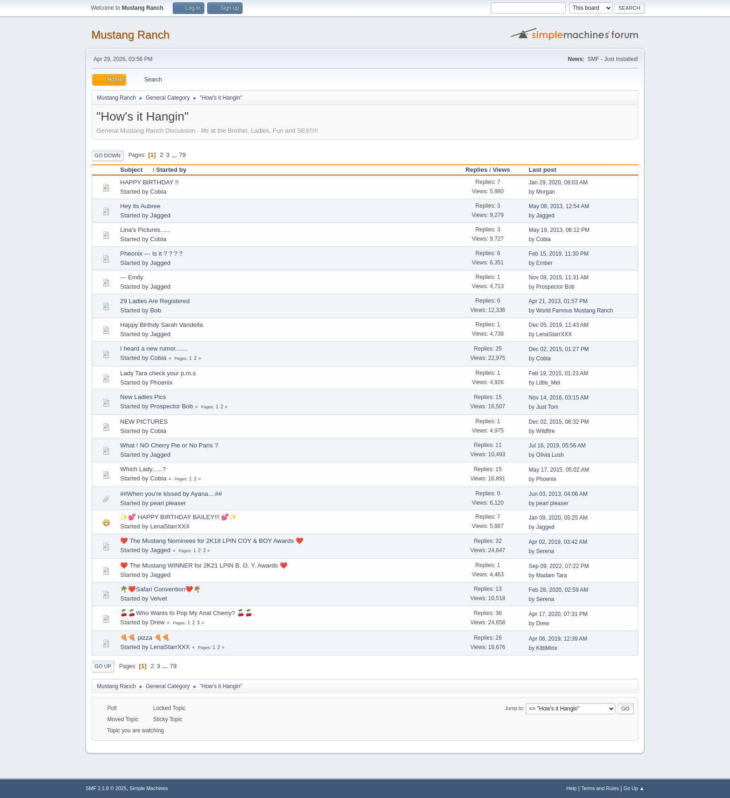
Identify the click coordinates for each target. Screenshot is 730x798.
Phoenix (161, 382)
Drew (157, 622)
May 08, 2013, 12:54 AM (559, 206)
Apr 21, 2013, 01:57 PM (558, 301)
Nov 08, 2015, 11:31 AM (559, 277)
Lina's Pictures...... (145, 229)
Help (572, 788)
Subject (135, 169)
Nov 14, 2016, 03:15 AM (559, 397)
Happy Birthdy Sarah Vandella (161, 324)
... (175, 154)
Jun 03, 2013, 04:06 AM (558, 494)
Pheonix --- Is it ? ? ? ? (151, 253)
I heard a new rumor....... (153, 348)
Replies (476, 169)
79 (182, 154)
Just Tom (547, 407)
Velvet (158, 598)
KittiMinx (546, 648)
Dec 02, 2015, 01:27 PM (559, 349)
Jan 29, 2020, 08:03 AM (558, 182)
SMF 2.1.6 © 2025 (106, 788)
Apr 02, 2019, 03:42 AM (558, 542)
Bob (155, 310)
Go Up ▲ (633, 788)
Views (501, 169)
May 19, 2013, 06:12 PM (559, 230)
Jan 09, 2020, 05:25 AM (558, 517)
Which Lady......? (143, 469)
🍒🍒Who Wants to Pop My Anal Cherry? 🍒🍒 (186, 612)
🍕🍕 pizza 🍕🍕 (145, 637)
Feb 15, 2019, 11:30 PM (559, 253)
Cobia (158, 191)
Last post (542, 169)
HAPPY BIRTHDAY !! (149, 182)
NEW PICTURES (144, 421)
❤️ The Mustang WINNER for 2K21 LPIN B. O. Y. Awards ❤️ (204, 565)
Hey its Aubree (140, 206)
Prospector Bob (555, 287)
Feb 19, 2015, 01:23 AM (558, 373)
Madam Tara (551, 575)
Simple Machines (148, 788)
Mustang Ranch (130, 34)
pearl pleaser (168, 503)
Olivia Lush (550, 455)
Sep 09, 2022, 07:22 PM (559, 566)
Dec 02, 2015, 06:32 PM (559, 422)
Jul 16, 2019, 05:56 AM (557, 445)
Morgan (545, 192)
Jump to (513, 708)
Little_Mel (548, 382)
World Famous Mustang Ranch (574, 310)
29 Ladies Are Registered (155, 301)
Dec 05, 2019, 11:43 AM (559, 325)
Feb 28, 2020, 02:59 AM (558, 590)
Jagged (160, 215)
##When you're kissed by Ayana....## (171, 493)
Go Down (108, 155)
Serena (545, 551)
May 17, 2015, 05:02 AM (559, 470)
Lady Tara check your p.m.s (158, 373)
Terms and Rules (600, 788)
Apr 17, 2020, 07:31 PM (558, 614)
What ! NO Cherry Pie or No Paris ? (169, 445)
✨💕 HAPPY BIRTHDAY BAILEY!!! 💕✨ (178, 517)
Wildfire (545, 431)
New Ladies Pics (143, 396)
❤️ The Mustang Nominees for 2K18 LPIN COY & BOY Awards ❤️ (212, 540)
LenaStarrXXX (554, 334)
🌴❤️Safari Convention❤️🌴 (160, 589)
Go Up (103, 666)
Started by (171, 169)
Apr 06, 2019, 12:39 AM (558, 639)
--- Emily (131, 277)
